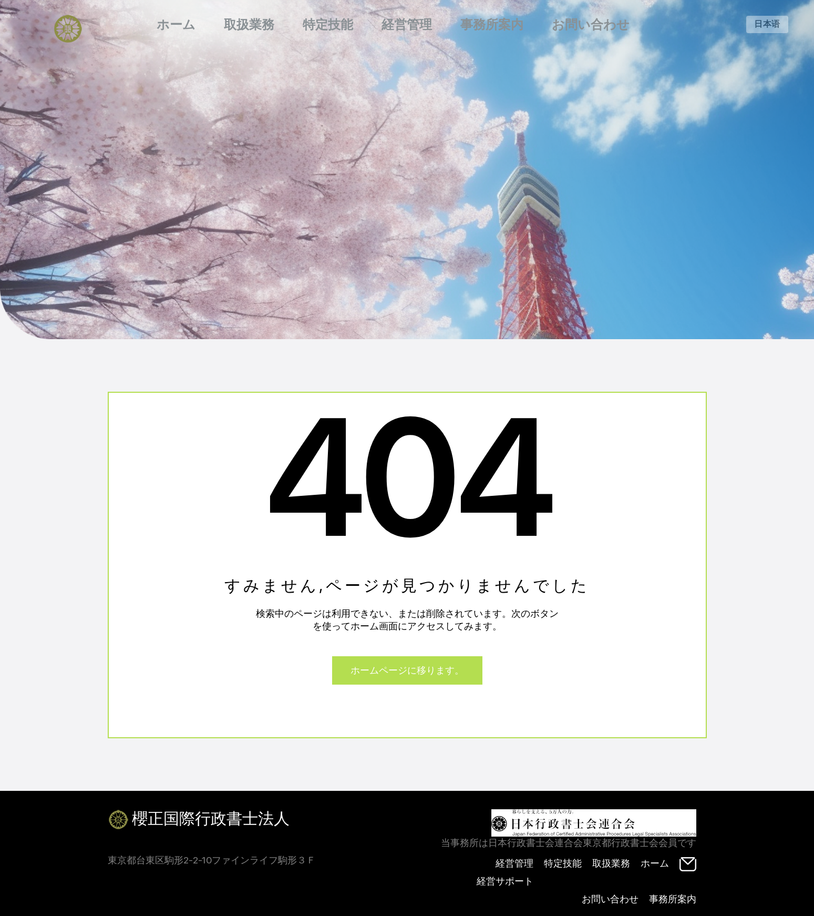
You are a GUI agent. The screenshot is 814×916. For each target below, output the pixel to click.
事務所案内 (491, 24)
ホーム (176, 24)
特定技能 (328, 24)
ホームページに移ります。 (407, 670)
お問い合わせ (591, 24)
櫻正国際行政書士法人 (199, 819)
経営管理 (407, 24)
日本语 (767, 24)
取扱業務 (249, 24)
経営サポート (505, 881)
